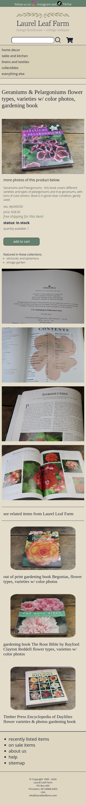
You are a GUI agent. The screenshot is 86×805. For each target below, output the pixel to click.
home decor (11, 50)
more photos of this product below (31, 179)
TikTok (67, 4)
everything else (13, 74)
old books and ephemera (22, 258)
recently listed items (29, 739)
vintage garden (15, 262)
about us (17, 751)
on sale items (22, 745)
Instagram (44, 4)
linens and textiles (15, 62)
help (13, 757)
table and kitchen (15, 56)
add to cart (21, 241)
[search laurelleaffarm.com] (58, 40)
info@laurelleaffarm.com (43, 795)
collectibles (10, 68)
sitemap (17, 763)
